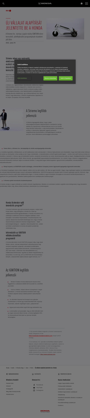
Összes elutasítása (50, 78)
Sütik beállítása (22, 78)
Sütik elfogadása (66, 78)
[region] (45, 72)
